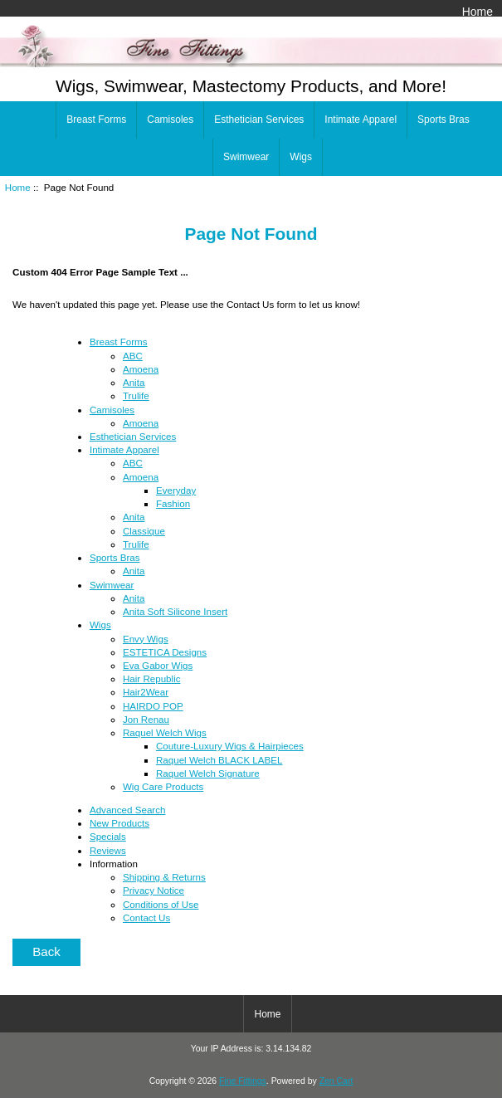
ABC (133, 355)
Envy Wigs (145, 638)
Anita (133, 382)
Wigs (301, 157)
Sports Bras (443, 119)
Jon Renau (146, 719)
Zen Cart (336, 1081)
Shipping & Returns (164, 876)
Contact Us (146, 917)
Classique (144, 530)
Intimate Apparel (360, 119)
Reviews (108, 850)
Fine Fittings (242, 1081)
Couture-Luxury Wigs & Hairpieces (230, 745)
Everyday (176, 490)
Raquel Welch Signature (208, 773)
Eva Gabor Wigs (158, 665)
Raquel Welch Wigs (165, 732)
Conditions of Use (161, 904)
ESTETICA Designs (165, 652)
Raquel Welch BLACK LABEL (219, 759)
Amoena (140, 369)
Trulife (136, 395)
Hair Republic (152, 678)
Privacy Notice (153, 890)
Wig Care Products (163, 786)
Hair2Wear (145, 691)
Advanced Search (128, 809)
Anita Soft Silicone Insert (175, 611)
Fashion (173, 503)
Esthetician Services (259, 119)
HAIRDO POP (153, 705)
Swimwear (246, 157)
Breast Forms (96, 119)
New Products (119, 822)
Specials (108, 836)
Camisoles (170, 119)
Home (477, 11)
